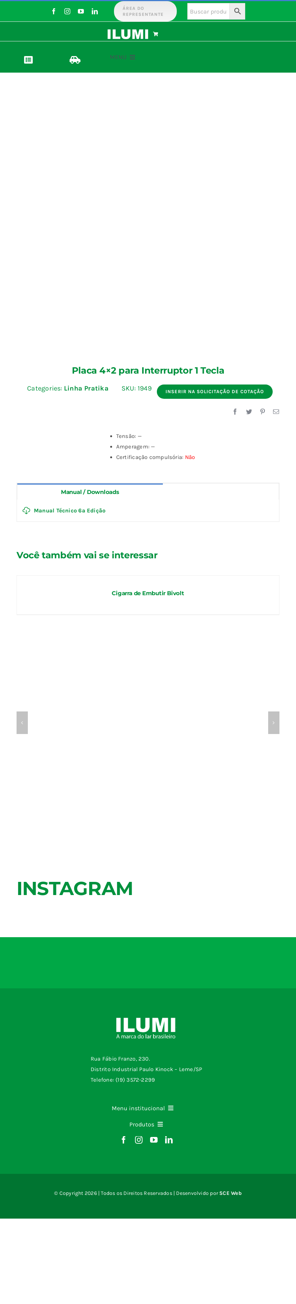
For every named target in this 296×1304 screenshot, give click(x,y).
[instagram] (67, 11)
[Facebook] (235, 412)
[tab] (90, 491)
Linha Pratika (86, 388)
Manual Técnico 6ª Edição (64, 510)
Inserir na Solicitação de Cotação (214, 391)
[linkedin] (95, 11)
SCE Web (230, 1193)
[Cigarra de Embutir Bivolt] (148, 579)
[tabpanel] (148, 511)
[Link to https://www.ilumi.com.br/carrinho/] (172, 34)
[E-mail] (276, 412)
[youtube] (81, 11)
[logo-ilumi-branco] (128, 32)
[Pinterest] (262, 412)
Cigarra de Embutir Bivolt (148, 593)
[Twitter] (249, 412)
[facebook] (54, 11)
